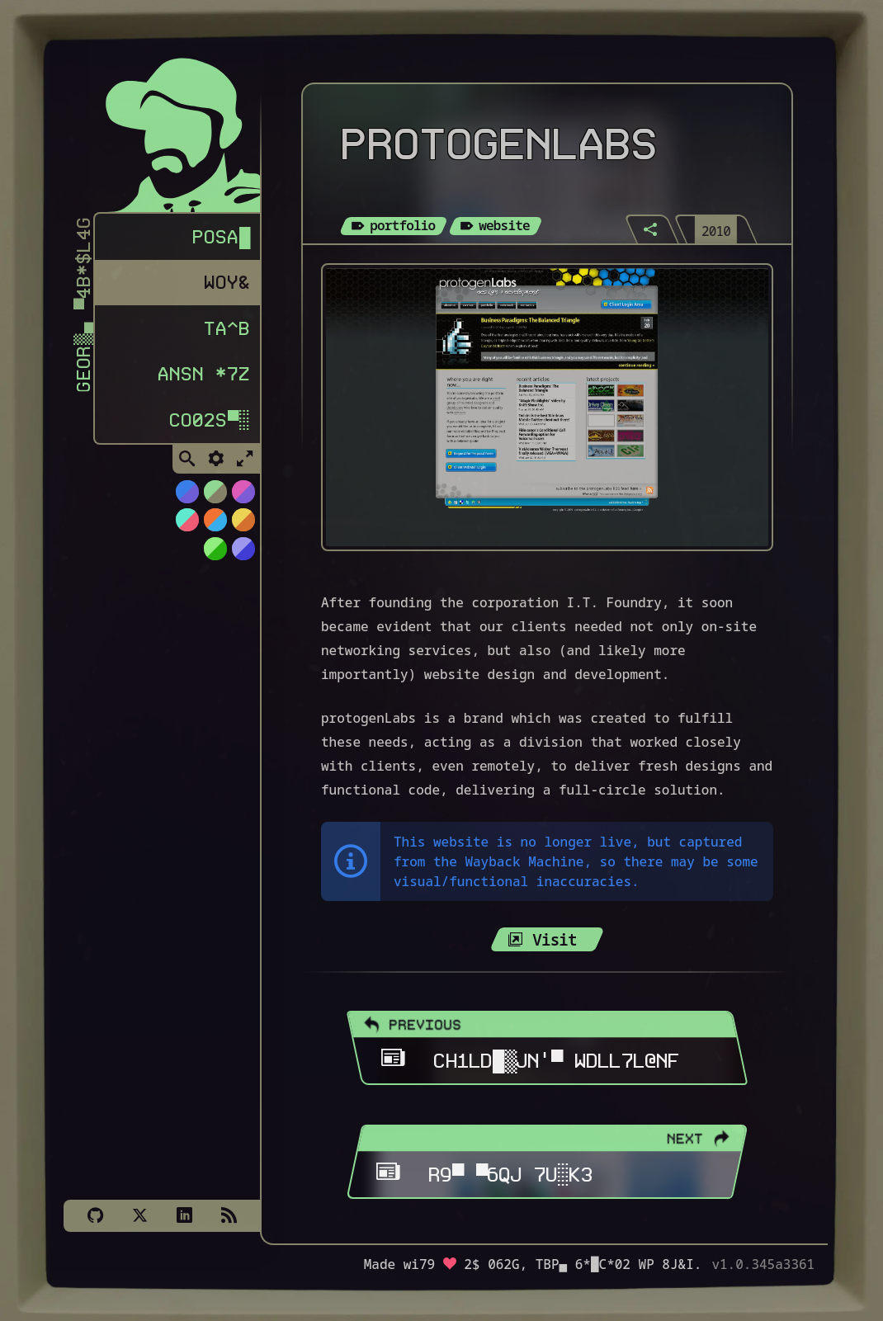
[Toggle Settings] (216, 466)
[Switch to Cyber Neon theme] (242, 498)
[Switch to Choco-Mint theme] (214, 498)
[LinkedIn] (184, 1215)
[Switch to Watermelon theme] (186, 526)
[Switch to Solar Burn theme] (242, 526)
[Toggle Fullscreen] (245, 466)
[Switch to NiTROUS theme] (186, 498)
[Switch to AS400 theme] (214, 555)
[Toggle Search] (187, 466)
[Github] (95, 1215)
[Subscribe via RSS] (228, 1215)
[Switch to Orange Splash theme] (214, 526)
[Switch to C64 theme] (242, 555)
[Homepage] (171, 130)
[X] (139, 1215)
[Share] (652, 229)
